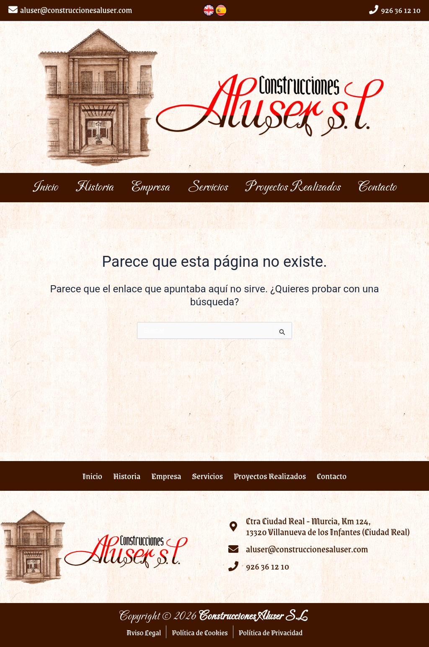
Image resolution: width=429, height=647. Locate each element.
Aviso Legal (144, 632)
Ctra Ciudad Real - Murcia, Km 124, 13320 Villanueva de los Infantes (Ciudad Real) (328, 527)
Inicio (35, 187)
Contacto (42, 217)
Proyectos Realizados (326, 187)
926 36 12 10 (401, 9)
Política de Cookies (199, 632)
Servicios (230, 187)
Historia (95, 187)
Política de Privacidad (271, 632)
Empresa (162, 187)
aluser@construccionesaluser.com (76, 9)
